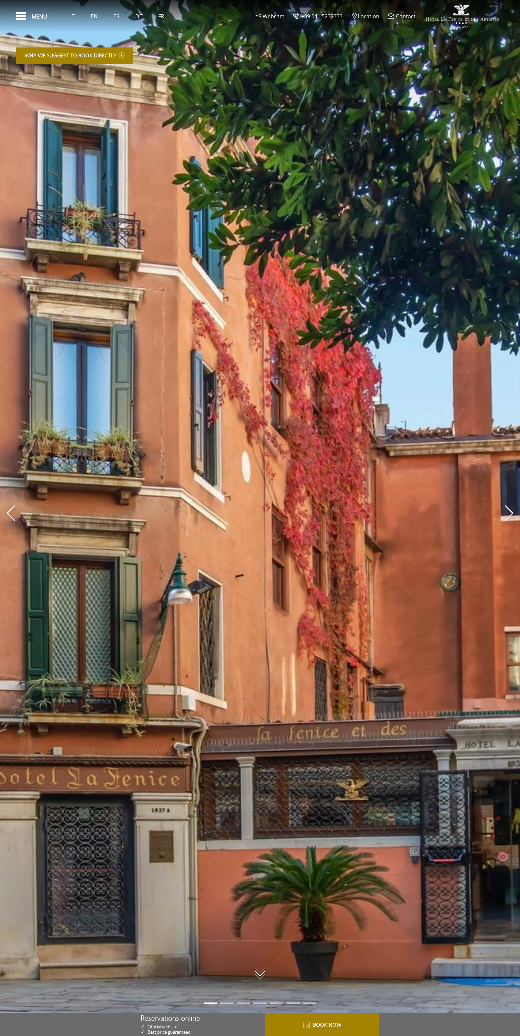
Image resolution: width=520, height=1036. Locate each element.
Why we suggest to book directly (75, 57)
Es (116, 16)
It (72, 16)
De (138, 16)
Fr (161, 16)
